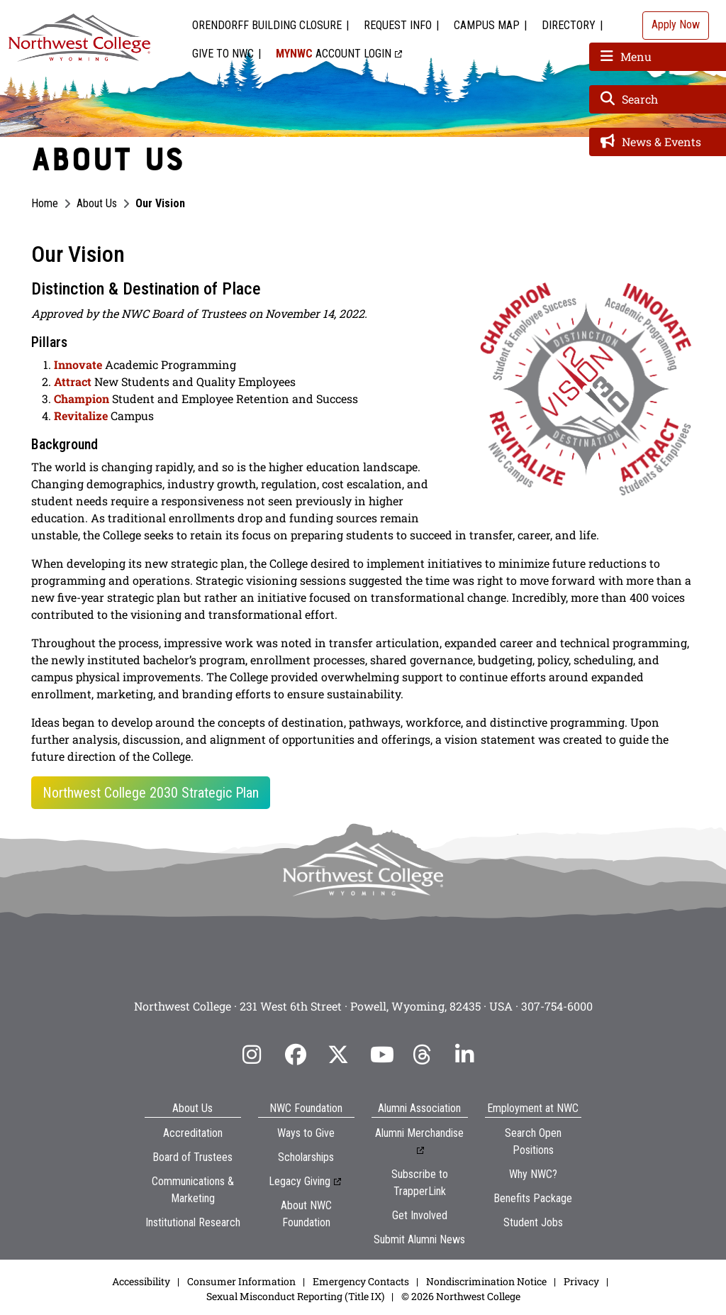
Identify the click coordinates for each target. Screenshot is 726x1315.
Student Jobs (533, 1222)
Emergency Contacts (361, 1281)
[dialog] (683, 1272)
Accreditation (193, 1133)
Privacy (581, 1281)
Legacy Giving (299, 1181)
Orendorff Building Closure (267, 25)
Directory (569, 25)
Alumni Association (419, 1108)
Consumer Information (241, 1281)
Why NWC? (533, 1174)
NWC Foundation (305, 1108)
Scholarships (306, 1157)
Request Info (398, 25)
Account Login (333, 53)
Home (44, 203)
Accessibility (141, 1281)
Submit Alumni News (419, 1239)
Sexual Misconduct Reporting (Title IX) (295, 1296)
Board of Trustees (192, 1157)
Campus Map (487, 25)
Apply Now (676, 24)
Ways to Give (306, 1133)
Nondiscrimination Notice (486, 1281)
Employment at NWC (533, 1108)
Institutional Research (192, 1222)
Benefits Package (532, 1198)
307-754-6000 (557, 1005)
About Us (97, 203)
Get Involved (419, 1215)
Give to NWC (223, 53)
